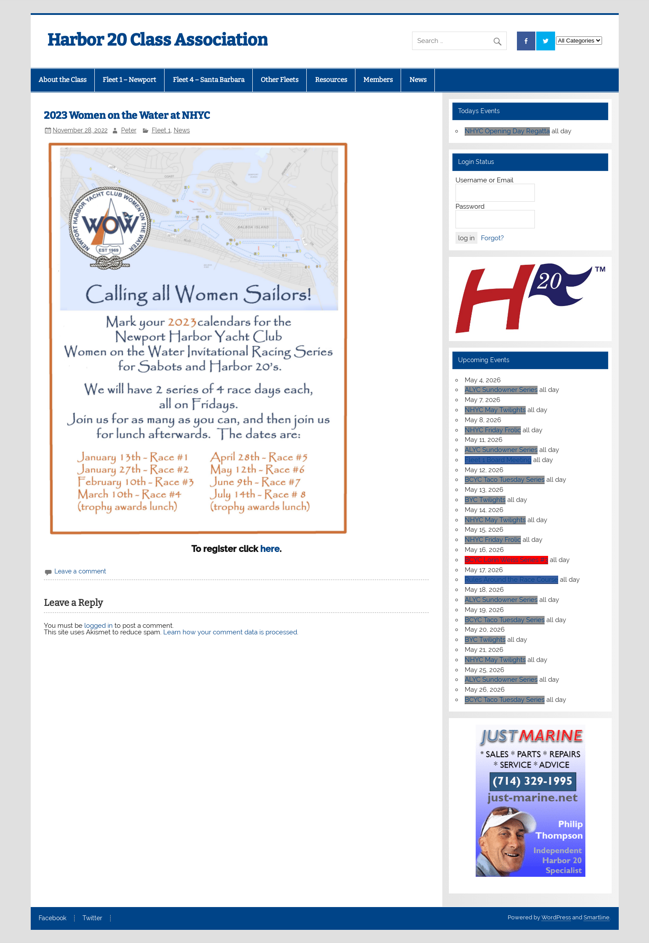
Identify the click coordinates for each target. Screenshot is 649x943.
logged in (98, 626)
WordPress (556, 917)
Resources (331, 80)
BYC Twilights (485, 500)
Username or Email (484, 180)
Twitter (92, 918)
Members (378, 80)
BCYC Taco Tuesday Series (505, 480)
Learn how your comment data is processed (230, 632)
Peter (128, 130)
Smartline (597, 917)
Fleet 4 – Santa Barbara (208, 80)
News (418, 80)
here (270, 549)
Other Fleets (279, 80)
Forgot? (492, 238)
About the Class (62, 80)
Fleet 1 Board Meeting (498, 460)
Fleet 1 (161, 130)
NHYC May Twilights (495, 410)
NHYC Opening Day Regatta (507, 131)
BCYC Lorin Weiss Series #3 (506, 560)
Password (469, 206)
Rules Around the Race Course (511, 580)
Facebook (52, 918)
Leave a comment (80, 571)
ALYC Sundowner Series (501, 390)
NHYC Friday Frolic (493, 430)
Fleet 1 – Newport (129, 80)
